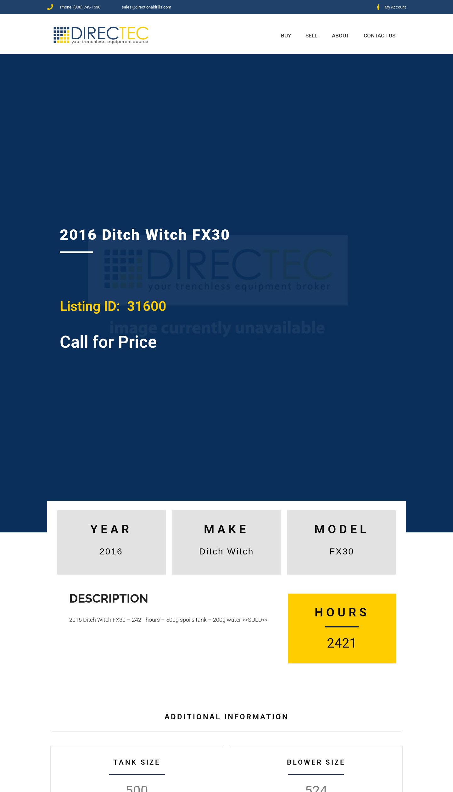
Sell (311, 35)
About (340, 35)
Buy (286, 35)
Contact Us (379, 35)
